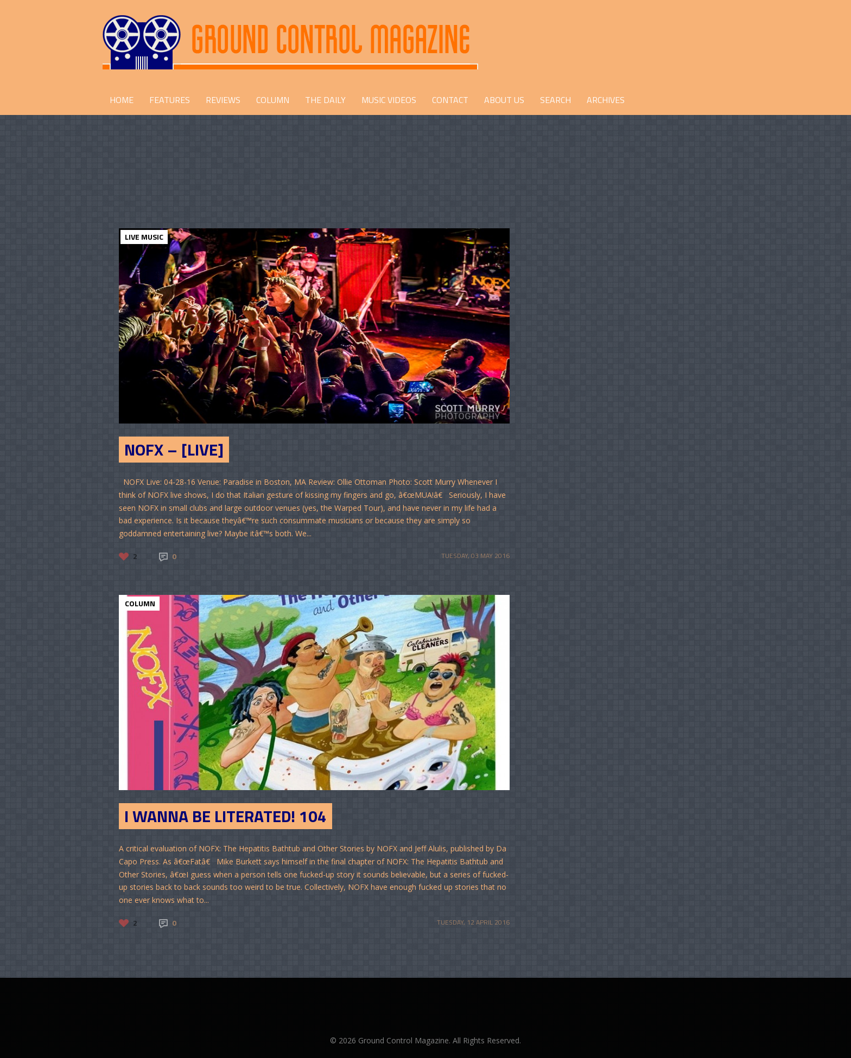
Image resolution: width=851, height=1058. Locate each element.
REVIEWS (223, 99)
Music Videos (388, 99)
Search (555, 99)
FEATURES (169, 99)
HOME (122, 99)
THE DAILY (325, 99)
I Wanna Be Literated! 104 (225, 816)
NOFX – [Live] (174, 449)
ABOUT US (504, 99)
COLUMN (272, 99)
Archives (606, 99)
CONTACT (450, 99)
